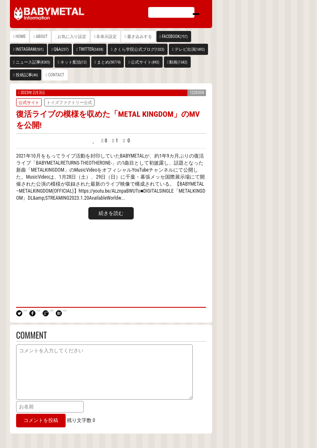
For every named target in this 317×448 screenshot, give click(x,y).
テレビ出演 (190, 49)
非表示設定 (106, 36)
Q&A (61, 49)
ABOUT (41, 36)
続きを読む (111, 213)
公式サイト (145, 62)
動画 (178, 62)
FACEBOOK (174, 36)
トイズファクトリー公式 (69, 102)
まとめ (109, 62)
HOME (21, 36)
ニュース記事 (33, 62)
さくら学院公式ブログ (139, 49)
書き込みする (139, 36)
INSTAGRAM (30, 49)
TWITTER (91, 49)
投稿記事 (27, 75)
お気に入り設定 (71, 36)
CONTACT (56, 75)
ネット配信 (73, 62)
